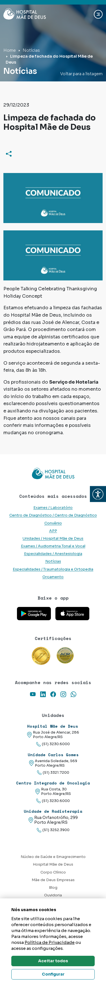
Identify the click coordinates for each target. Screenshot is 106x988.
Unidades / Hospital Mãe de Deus (53, 538)
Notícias (31, 50)
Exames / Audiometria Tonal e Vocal (53, 546)
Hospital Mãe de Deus (53, 864)
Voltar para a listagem (81, 73)
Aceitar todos (53, 960)
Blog (53, 887)
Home (9, 50)
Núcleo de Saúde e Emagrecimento (53, 857)
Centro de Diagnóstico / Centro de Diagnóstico (53, 515)
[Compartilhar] (8, 153)
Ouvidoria (53, 895)
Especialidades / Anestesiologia (53, 554)
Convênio (53, 523)
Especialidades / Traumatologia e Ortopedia (53, 569)
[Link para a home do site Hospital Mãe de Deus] (53, 473)
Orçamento (53, 577)
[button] (98, 494)
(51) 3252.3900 (53, 830)
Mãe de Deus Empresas (53, 880)
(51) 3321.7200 (53, 772)
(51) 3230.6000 (53, 744)
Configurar (53, 974)
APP (53, 531)
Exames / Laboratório (53, 507)
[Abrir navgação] (98, 14)
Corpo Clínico (53, 872)
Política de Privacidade (50, 942)
